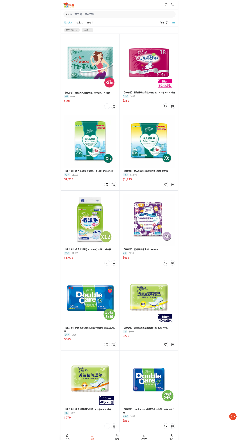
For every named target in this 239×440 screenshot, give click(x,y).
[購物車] (172, 4)
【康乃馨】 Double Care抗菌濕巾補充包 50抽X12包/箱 (89, 329)
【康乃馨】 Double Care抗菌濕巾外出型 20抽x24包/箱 (148, 411)
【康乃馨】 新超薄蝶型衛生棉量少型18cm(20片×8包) (149, 92)
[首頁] (68, 4)
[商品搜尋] (166, 4)
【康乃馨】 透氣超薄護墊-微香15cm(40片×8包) (87, 409)
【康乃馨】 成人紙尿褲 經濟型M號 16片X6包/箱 (145, 170)
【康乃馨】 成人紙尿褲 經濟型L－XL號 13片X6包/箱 (89, 170)
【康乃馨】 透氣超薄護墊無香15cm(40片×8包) (145, 327)
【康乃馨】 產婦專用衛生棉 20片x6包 (140, 249)
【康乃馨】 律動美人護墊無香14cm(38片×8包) (87, 92)
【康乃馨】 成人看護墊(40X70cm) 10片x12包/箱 (87, 249)
